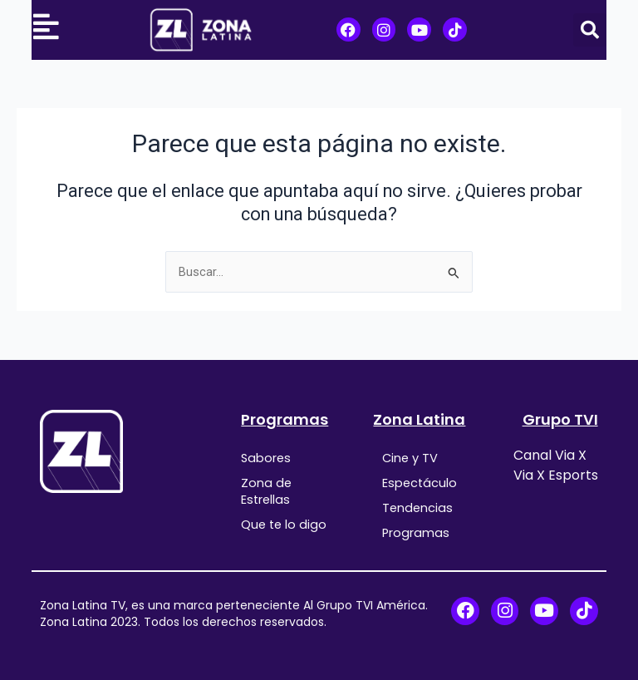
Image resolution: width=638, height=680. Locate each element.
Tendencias (417, 508)
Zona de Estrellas (266, 491)
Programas (284, 419)
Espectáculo (419, 483)
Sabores (266, 458)
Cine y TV (410, 458)
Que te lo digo (283, 524)
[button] (589, 30)
